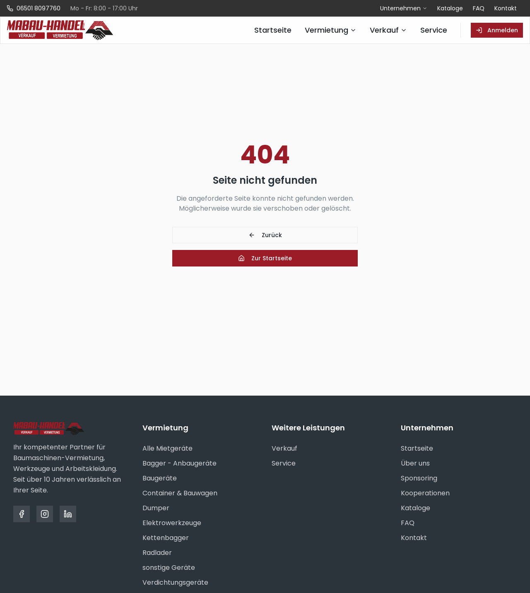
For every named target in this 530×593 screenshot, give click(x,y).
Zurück (265, 235)
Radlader (157, 552)
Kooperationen (425, 493)
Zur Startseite (265, 258)
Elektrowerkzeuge (171, 523)
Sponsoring (419, 478)
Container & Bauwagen (179, 493)
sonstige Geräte (168, 567)
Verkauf (284, 448)
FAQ (478, 8)
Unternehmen (403, 8)
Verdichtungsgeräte (175, 582)
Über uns (415, 463)
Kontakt (505, 8)
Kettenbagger (165, 538)
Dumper (155, 508)
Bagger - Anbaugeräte (179, 463)
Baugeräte (159, 478)
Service (284, 463)
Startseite (417, 448)
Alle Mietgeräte (167, 448)
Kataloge (450, 8)
